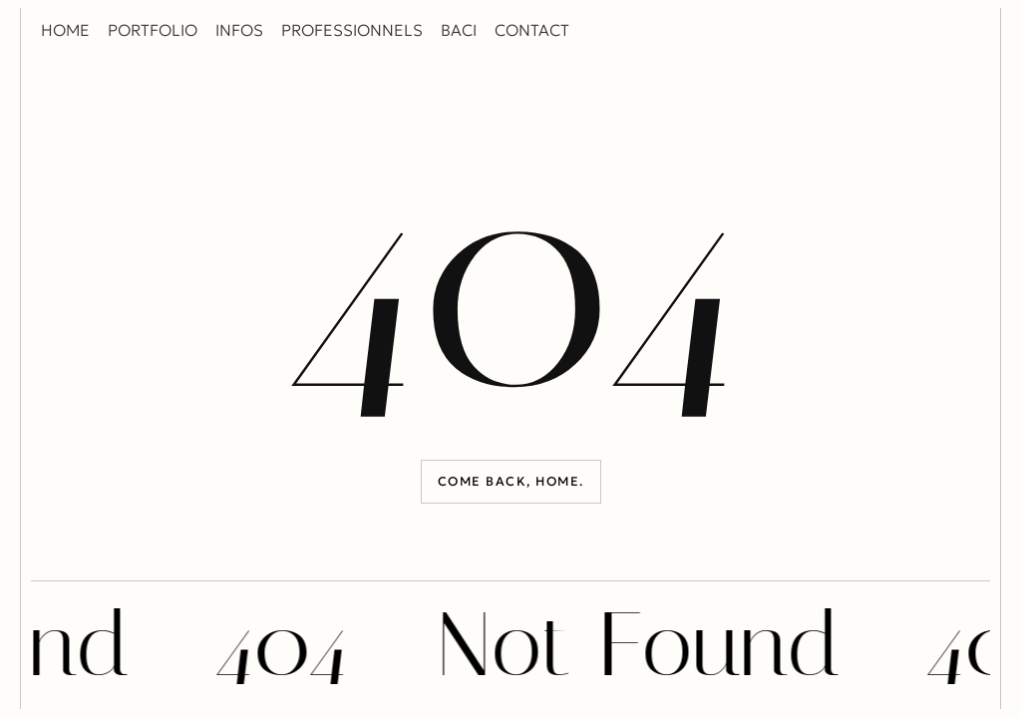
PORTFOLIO (152, 30)
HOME (65, 30)
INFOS (239, 30)
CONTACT (532, 30)
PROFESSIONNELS (352, 30)
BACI (459, 30)
